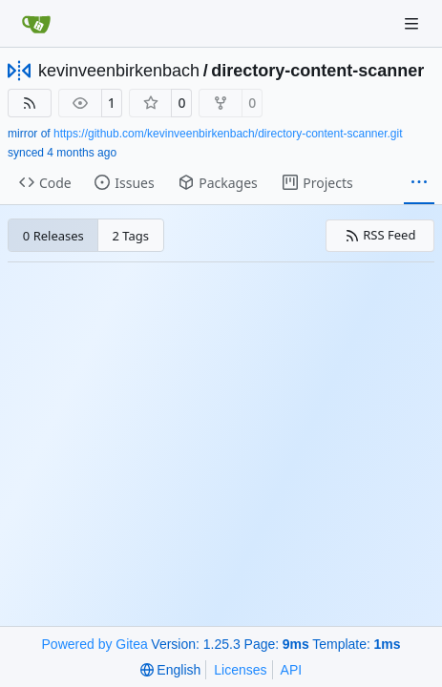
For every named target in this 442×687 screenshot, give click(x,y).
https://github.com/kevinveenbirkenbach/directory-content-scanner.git (228, 133)
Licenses (240, 669)
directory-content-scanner (317, 70)
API (292, 669)
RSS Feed (380, 234)
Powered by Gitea (95, 644)
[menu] (170, 669)
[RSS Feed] (30, 103)
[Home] (36, 24)
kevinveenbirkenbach (119, 70)
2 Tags (131, 235)
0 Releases (53, 235)
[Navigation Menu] (413, 23)
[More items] (419, 183)
